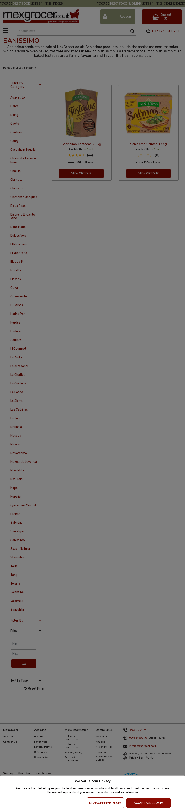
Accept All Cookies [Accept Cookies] (149, 803)
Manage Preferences (105, 803)
